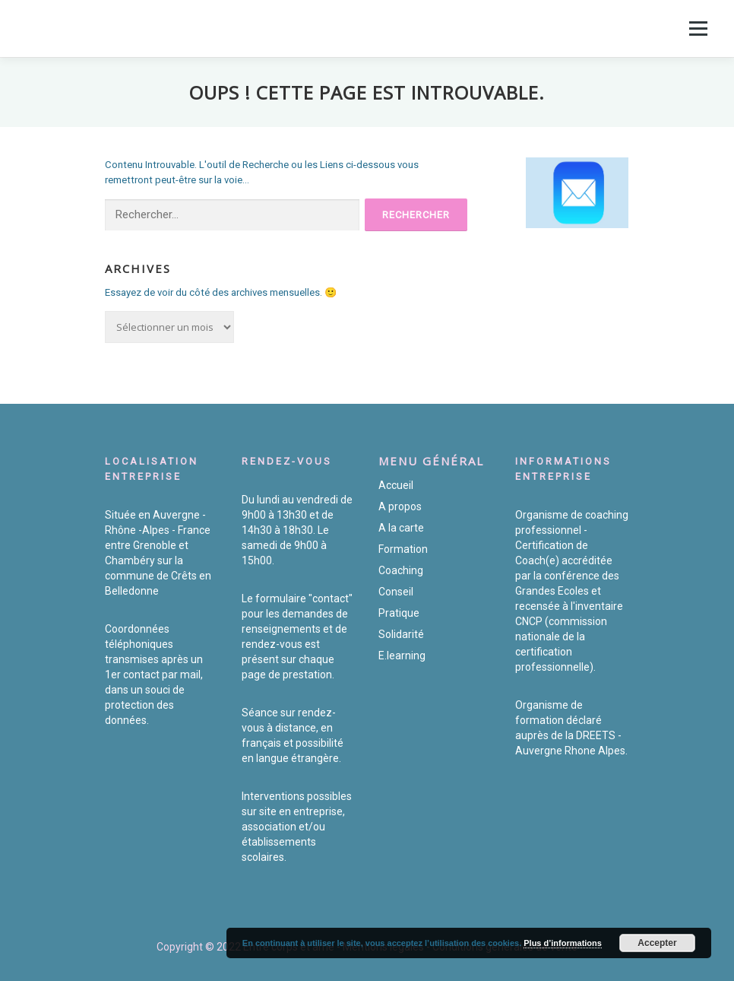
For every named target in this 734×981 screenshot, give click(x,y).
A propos (400, 506)
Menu (697, 28)
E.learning (402, 655)
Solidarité (401, 634)
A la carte (401, 528)
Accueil (395, 485)
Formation (403, 549)
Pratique (398, 613)
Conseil (395, 592)
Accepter (657, 943)
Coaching (400, 570)
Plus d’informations (563, 943)
